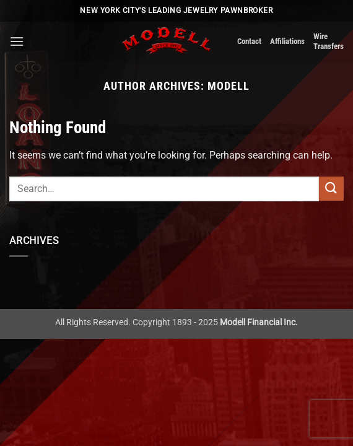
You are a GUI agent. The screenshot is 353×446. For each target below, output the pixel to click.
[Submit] (331, 189)
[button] (16, 41)
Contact (249, 41)
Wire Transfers (328, 41)
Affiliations (287, 41)
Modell (228, 85)
